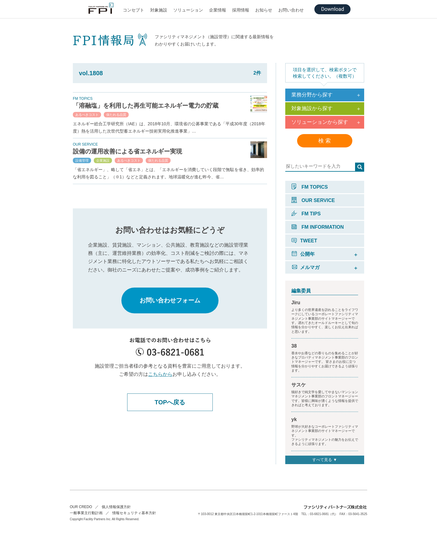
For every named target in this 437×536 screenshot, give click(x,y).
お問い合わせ (291, 10)
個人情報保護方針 (116, 507)
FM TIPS (306, 213)
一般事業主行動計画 (86, 513)
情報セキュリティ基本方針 (134, 513)
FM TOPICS (309, 187)
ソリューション (188, 10)
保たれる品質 (116, 114)
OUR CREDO (81, 507)
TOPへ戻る (170, 402)
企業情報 (217, 10)
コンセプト (133, 10)
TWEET (304, 240)
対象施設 (158, 10)
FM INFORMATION (317, 227)
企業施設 (103, 160)
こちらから (160, 374)
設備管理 (82, 160)
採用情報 (240, 10)
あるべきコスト (87, 114)
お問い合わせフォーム (170, 300)
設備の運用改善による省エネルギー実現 (127, 151)
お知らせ (263, 10)
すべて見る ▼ (324, 459)
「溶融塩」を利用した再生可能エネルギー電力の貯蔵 (145, 105)
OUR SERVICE (313, 200)
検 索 (324, 141)
